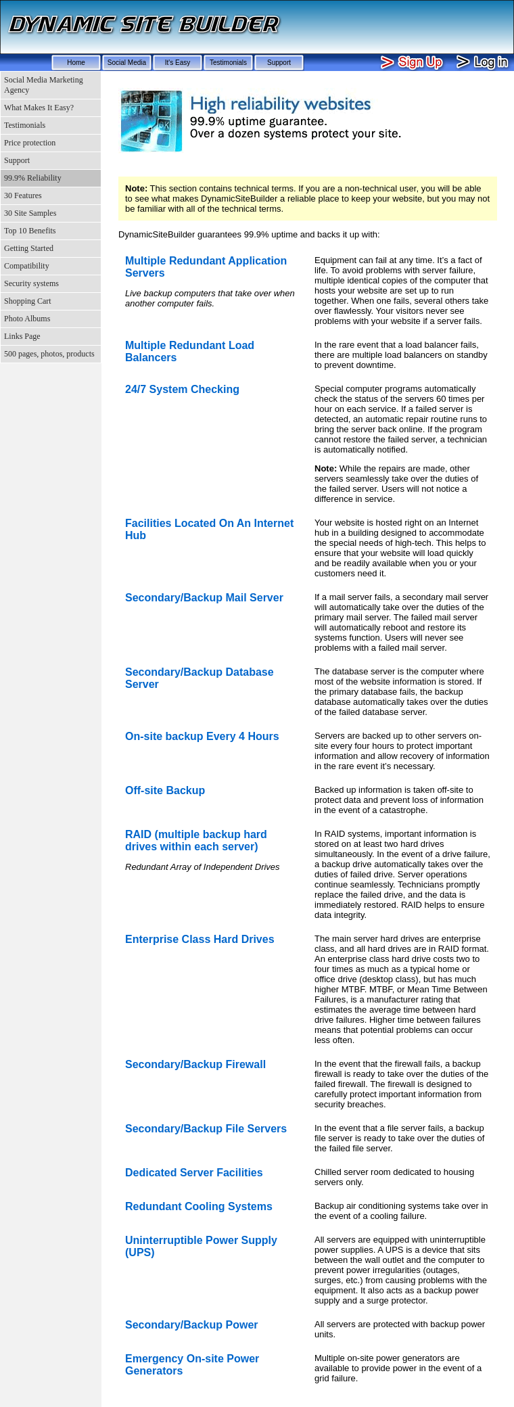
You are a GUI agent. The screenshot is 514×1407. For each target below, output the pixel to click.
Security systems (31, 283)
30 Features (23, 195)
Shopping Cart (27, 301)
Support (279, 62)
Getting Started (28, 248)
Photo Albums (27, 318)
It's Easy (177, 62)
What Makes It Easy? (39, 107)
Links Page (22, 336)
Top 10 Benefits (29, 230)
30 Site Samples (30, 213)
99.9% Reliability (33, 178)
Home (76, 62)
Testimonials (228, 62)
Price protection (29, 142)
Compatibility (26, 266)
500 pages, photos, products (49, 354)
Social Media (127, 62)
